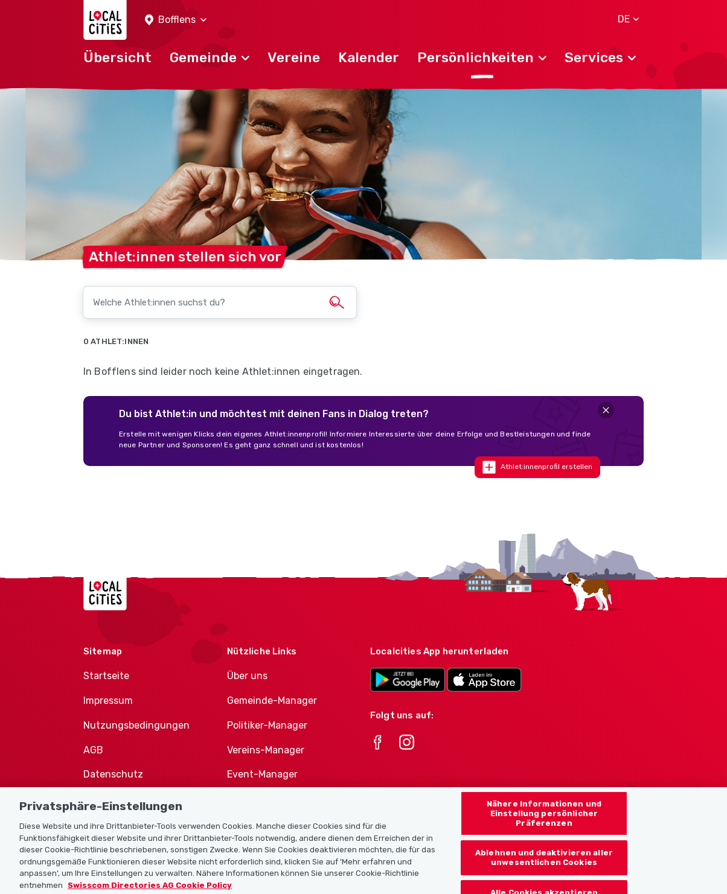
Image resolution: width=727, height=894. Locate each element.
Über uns (247, 676)
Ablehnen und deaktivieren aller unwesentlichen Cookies (544, 865)
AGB (93, 750)
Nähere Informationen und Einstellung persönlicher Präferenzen (544, 821)
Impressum (108, 700)
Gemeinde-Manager (272, 700)
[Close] (606, 410)
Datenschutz (113, 774)
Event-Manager (262, 774)
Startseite (106, 676)
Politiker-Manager (267, 725)
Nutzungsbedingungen (136, 725)
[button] (176, 20)
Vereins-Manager (265, 750)
